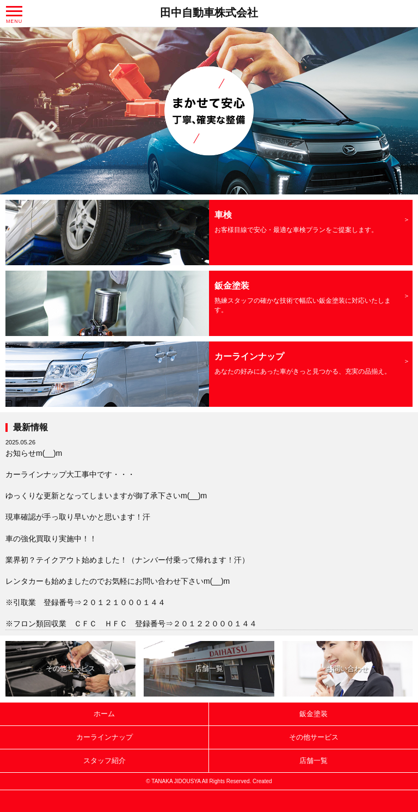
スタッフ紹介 (104, 760)
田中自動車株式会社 (209, 13)
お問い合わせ (347, 668)
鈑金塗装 (313, 714)
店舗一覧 (209, 668)
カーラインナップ (104, 737)
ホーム (104, 714)
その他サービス (70, 668)
